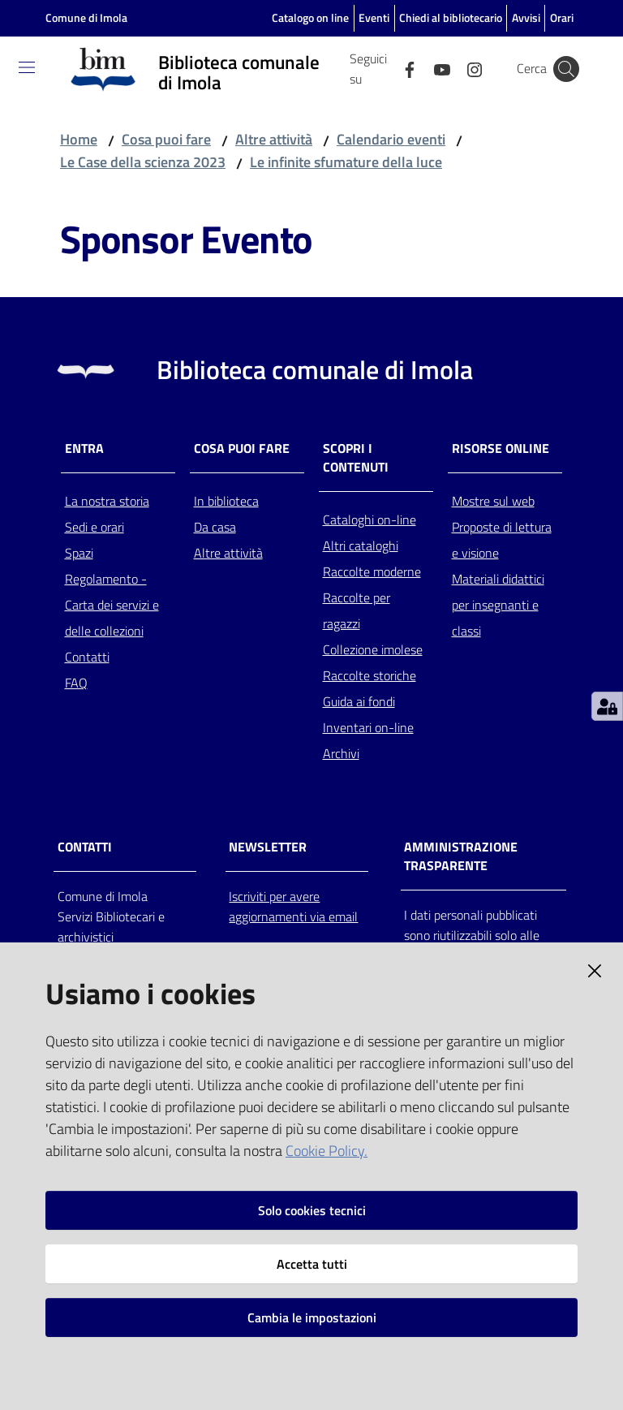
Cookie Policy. (326, 1151)
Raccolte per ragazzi (356, 610)
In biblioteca (226, 501)
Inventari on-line (368, 727)
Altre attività (273, 139)
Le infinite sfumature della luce (346, 162)
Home (78, 139)
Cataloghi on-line (369, 519)
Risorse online (500, 448)
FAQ (76, 682)
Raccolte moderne (372, 571)
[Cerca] (566, 69)
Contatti (87, 656)
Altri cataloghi (360, 545)
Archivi (341, 753)
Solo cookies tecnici (312, 1210)
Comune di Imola (86, 17)
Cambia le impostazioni (311, 1317)
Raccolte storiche (369, 675)
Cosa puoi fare (166, 139)
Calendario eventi (391, 139)
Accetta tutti (312, 1264)
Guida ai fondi (359, 701)
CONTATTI (85, 847)
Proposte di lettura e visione (502, 540)
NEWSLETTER (268, 847)
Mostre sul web (493, 501)
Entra (84, 448)
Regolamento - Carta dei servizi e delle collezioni (112, 604)
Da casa (215, 527)
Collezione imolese (373, 649)
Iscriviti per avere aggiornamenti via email (293, 906)
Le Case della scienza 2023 (143, 162)
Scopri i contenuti (356, 457)
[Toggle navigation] (27, 67)
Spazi (79, 553)
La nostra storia (107, 501)
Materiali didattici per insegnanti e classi (498, 604)
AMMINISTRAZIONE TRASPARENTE (461, 856)
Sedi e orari (94, 527)
